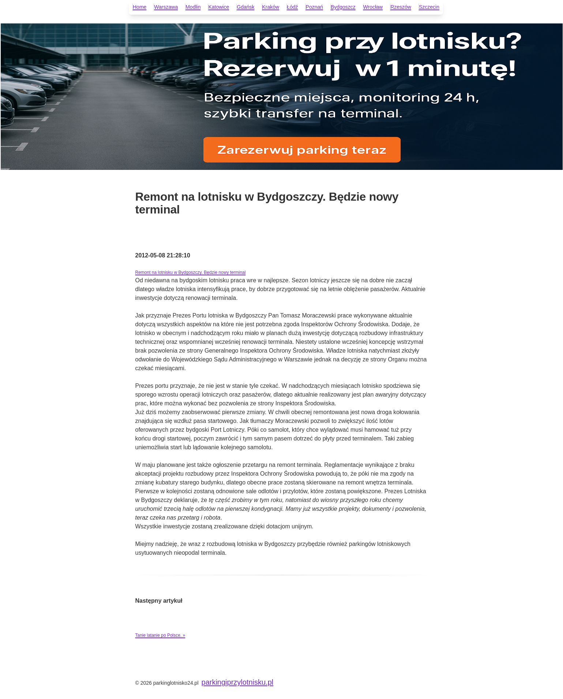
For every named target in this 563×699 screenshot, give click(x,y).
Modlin (192, 7)
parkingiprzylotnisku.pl (238, 682)
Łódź (292, 7)
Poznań (314, 7)
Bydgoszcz (343, 7)
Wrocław (373, 7)
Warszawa (166, 7)
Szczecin (429, 7)
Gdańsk (245, 7)
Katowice (218, 7)
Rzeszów (400, 7)
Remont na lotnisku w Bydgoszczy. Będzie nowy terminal (190, 272)
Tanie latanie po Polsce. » (160, 635)
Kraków (270, 7)
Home (139, 7)
